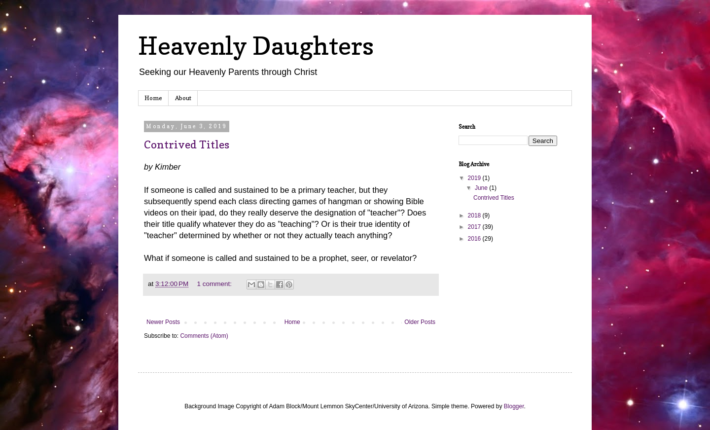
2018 (475, 215)
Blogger (514, 406)
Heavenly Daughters (256, 46)
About (183, 98)
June (482, 187)
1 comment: (215, 283)
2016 (475, 238)
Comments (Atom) (204, 335)
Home (153, 98)
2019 (475, 178)
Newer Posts (163, 322)
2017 (475, 226)
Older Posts (419, 322)
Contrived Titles (186, 144)
